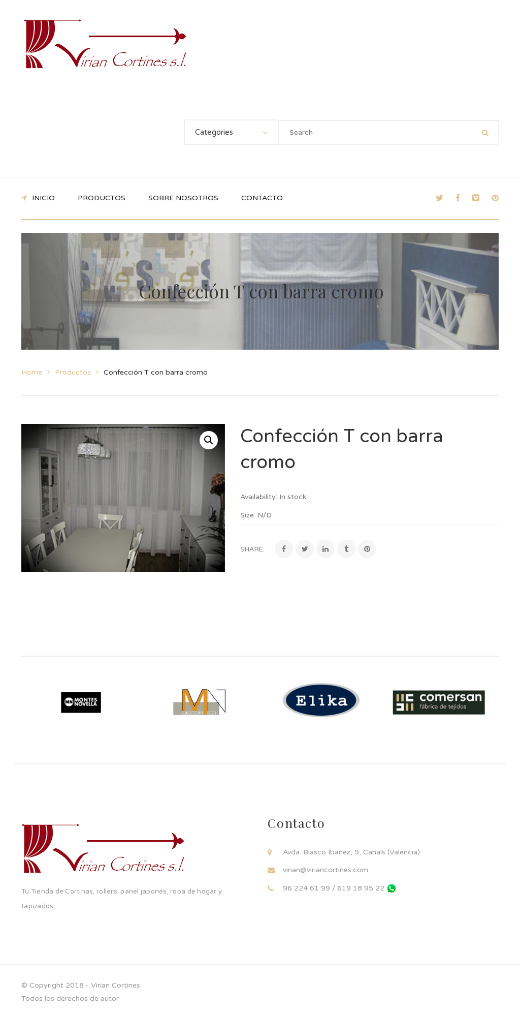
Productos (73, 372)
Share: (252, 549)
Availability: (258, 497)
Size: (247, 515)
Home (31, 372)
